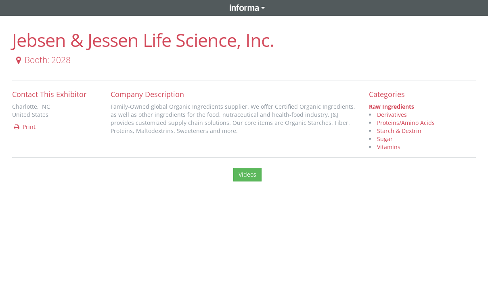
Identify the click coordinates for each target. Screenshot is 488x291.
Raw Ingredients (391, 106)
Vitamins (388, 147)
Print (24, 127)
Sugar (385, 139)
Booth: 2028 (42, 59)
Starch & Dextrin (399, 131)
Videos (247, 174)
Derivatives (392, 114)
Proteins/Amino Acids (406, 123)
